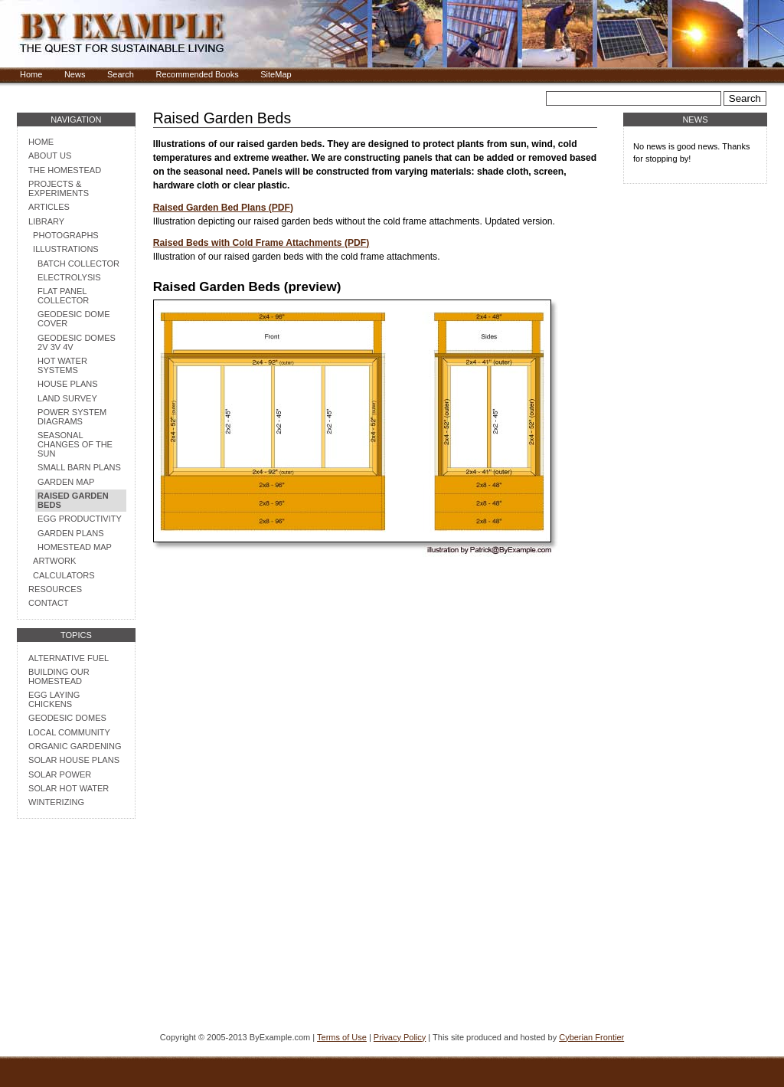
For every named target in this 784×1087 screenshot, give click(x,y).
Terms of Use (342, 1037)
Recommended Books (196, 74)
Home (31, 74)
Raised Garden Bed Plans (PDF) (223, 207)
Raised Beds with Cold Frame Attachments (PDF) (261, 242)
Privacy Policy (400, 1037)
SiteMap (275, 74)
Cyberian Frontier (591, 1037)
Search (120, 74)
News (75, 74)
